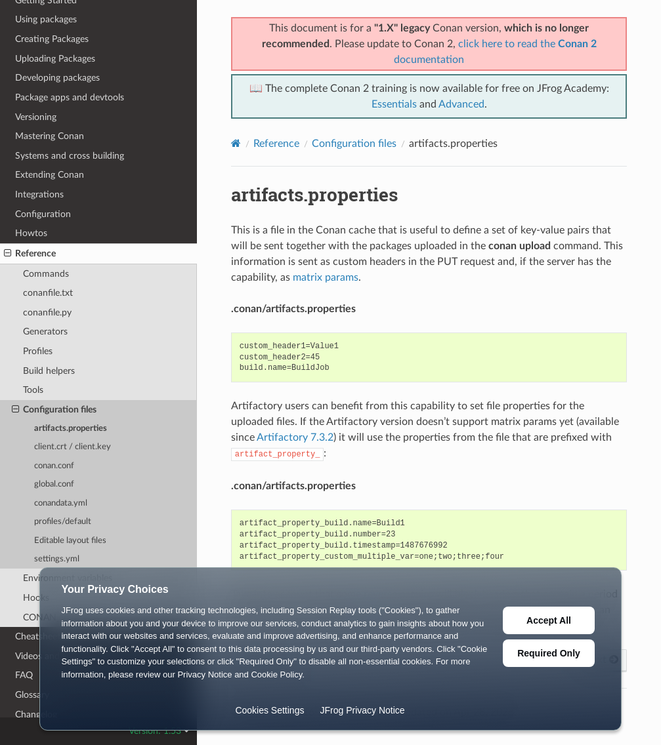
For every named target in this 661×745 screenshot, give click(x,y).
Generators (45, 331)
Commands (46, 274)
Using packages (46, 19)
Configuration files (54, 410)
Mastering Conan (49, 136)
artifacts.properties (70, 428)
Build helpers (49, 371)
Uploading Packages (55, 59)
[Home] (236, 143)
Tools (33, 390)
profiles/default (62, 521)
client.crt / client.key (72, 447)
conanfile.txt (48, 293)
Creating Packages (52, 39)
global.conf (54, 484)
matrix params (325, 277)
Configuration (43, 214)
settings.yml (56, 559)
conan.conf (54, 466)
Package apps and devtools (69, 97)
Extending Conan (49, 175)
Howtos (31, 233)
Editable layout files (70, 540)
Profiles (38, 351)
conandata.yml (60, 503)
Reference (30, 254)
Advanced (461, 104)
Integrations (39, 194)
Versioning (35, 117)
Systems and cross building (69, 156)
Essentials (394, 104)
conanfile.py (47, 312)
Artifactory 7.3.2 (295, 437)
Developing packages (57, 78)
